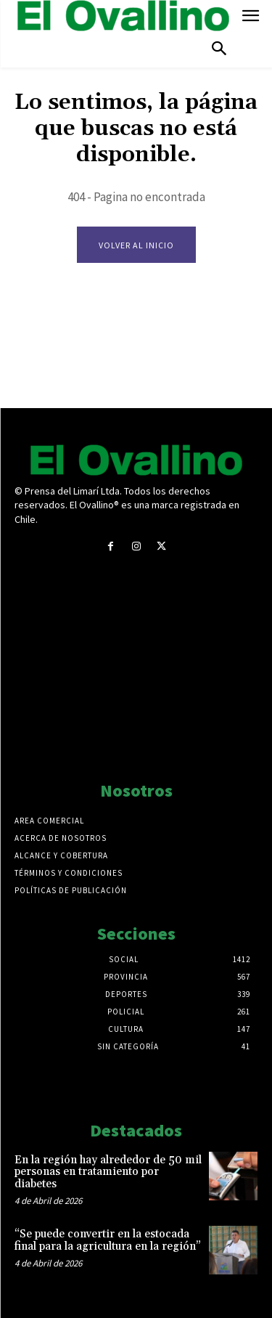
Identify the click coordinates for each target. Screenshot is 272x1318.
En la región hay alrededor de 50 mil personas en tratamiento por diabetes (108, 1172)
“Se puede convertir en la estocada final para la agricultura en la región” (108, 1240)
